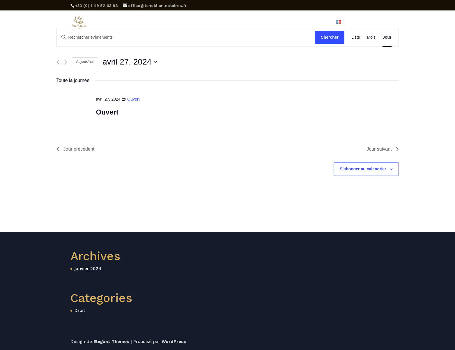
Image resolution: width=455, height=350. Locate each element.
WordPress (174, 341)
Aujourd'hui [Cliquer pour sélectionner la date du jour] (85, 62)
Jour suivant (383, 149)
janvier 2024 (88, 268)
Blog (285, 22)
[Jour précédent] (58, 62)
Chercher (330, 37)
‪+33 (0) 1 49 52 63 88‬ (96, 5)
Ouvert (107, 112)
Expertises (211, 22)
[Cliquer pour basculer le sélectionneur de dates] (129, 62)
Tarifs (265, 22)
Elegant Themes (111, 341)
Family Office (313, 22)
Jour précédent (75, 149)
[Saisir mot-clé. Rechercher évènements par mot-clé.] (186, 37)
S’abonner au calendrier (363, 169)
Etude (184, 22)
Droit (80, 310)
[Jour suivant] (65, 62)
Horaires (241, 22)
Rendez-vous (370, 22)
